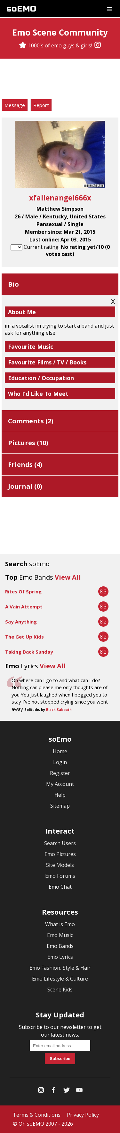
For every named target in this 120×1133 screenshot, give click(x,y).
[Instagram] (97, 45)
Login (60, 762)
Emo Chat (60, 886)
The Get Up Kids (24, 636)
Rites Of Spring (23, 591)
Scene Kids (60, 989)
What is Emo (60, 924)
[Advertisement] (60, 80)
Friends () (25, 464)
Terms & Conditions (36, 1114)
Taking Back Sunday (29, 651)
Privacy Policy (83, 1114)
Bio (13, 284)
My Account (60, 783)
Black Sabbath (59, 709)
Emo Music (60, 935)
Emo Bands (60, 946)
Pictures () (28, 442)
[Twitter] (66, 1091)
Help (60, 794)
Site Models (60, 864)
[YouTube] (79, 1091)
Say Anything (21, 621)
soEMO (21, 9)
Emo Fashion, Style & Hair (60, 967)
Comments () (30, 421)
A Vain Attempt (24, 606)
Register (60, 773)
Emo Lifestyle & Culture (60, 978)
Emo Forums (60, 875)
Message (14, 105)
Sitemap (60, 805)
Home (60, 751)
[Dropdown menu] (109, 9)
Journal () (25, 486)
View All (68, 577)
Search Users (60, 843)
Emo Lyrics (60, 956)
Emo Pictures (60, 854)
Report (41, 105)
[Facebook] (54, 1091)
